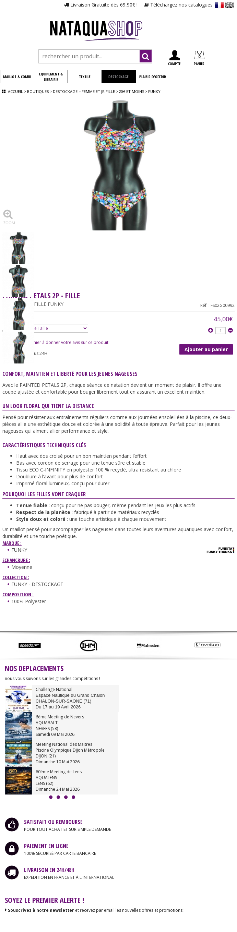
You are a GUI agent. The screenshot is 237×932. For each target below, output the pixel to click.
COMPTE (174, 58)
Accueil (15, 91)
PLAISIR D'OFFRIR (152, 76)
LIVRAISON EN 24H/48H (49, 870)
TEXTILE (85, 76)
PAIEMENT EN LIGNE (46, 846)
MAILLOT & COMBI (17, 76)
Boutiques (38, 91)
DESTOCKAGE (118, 76)
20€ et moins (131, 91)
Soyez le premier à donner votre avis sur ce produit (55, 342)
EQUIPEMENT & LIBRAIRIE (51, 76)
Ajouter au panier (206, 349)
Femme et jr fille (98, 91)
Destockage (65, 91)
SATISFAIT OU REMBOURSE (53, 822)
